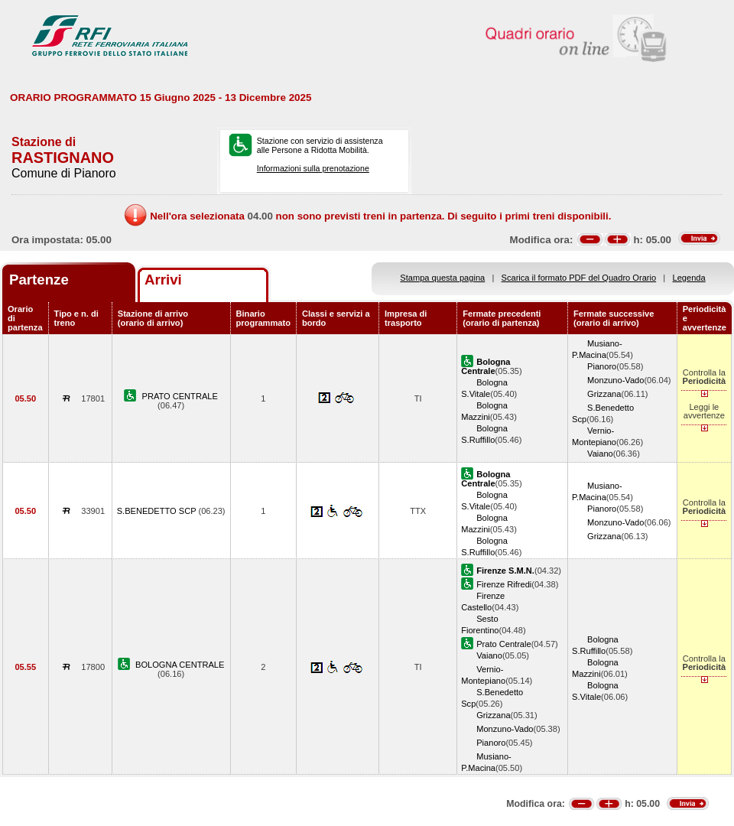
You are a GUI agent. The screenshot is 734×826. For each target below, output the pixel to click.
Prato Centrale (503, 644)
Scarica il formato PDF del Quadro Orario (579, 277)
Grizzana (604, 393)
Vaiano (600, 453)
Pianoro (601, 366)
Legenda (689, 277)
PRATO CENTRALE (180, 396)
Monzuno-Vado (615, 380)
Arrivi (163, 280)
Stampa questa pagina (442, 277)
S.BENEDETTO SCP (158, 510)
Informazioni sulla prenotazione (313, 168)
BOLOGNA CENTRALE (179, 664)
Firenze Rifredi (503, 584)
